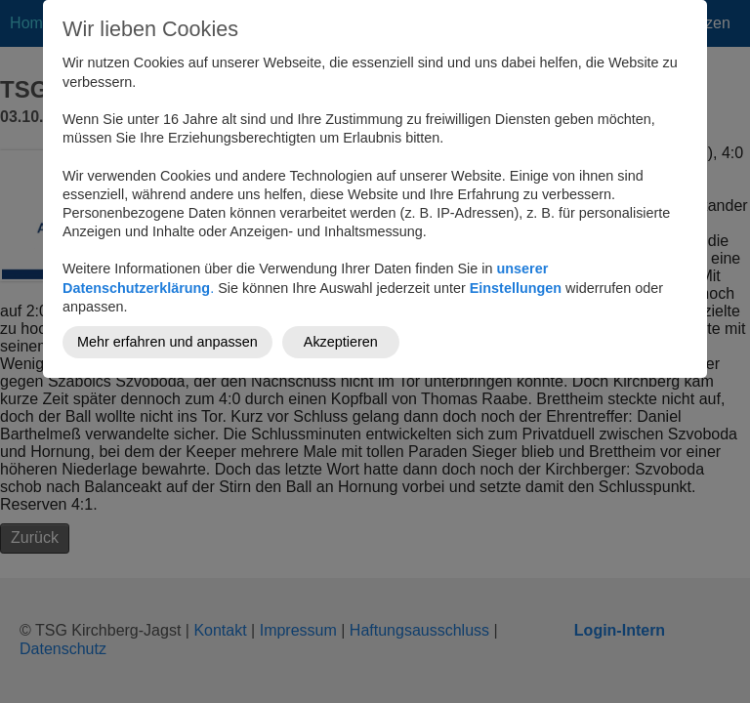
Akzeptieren (341, 342)
